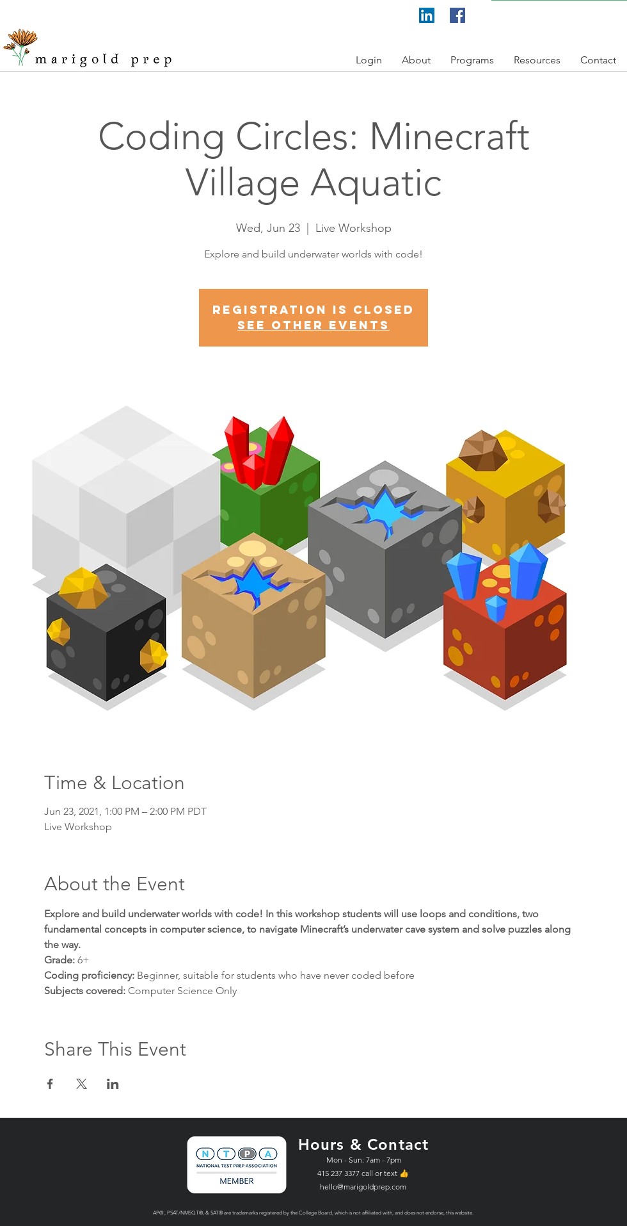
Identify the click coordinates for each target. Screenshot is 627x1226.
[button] (369, 60)
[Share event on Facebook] (50, 1084)
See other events (313, 325)
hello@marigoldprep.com (363, 1186)
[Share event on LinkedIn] (113, 1084)
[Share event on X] (81, 1084)
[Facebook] (457, 15)
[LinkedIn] (426, 15)
